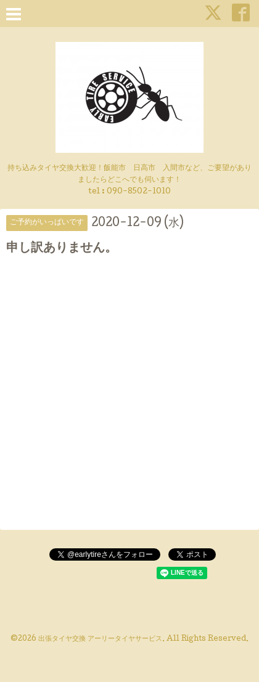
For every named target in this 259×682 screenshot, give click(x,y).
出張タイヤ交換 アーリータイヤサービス (100, 639)
